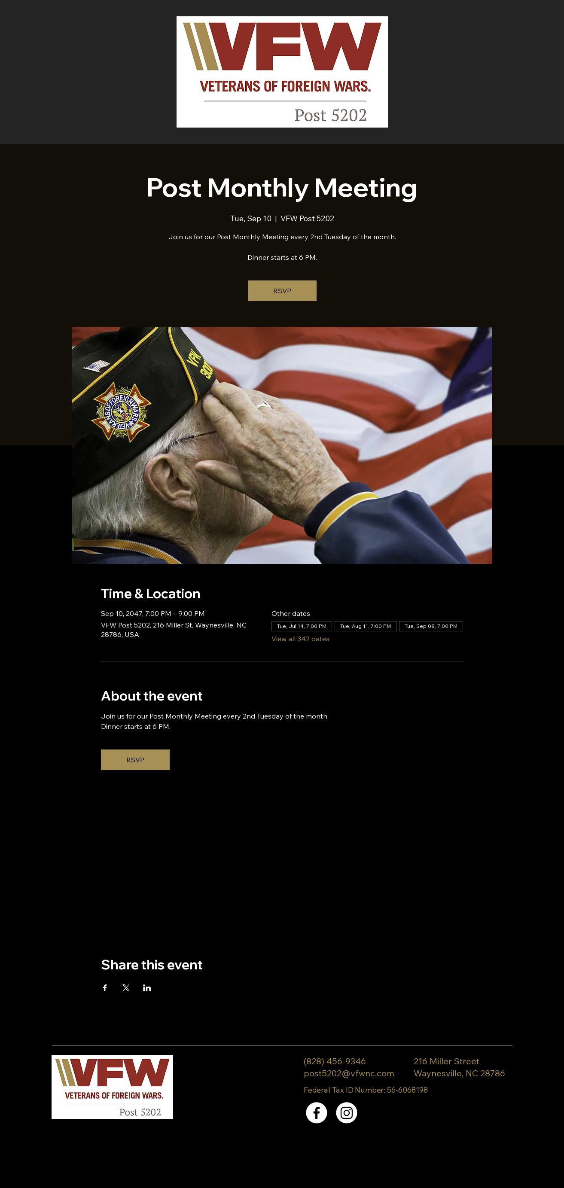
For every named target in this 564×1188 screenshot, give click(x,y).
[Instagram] (347, 1113)
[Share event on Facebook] (105, 987)
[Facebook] (316, 1113)
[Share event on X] (126, 987)
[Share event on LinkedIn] (147, 987)
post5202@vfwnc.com (349, 1073)
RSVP (282, 290)
